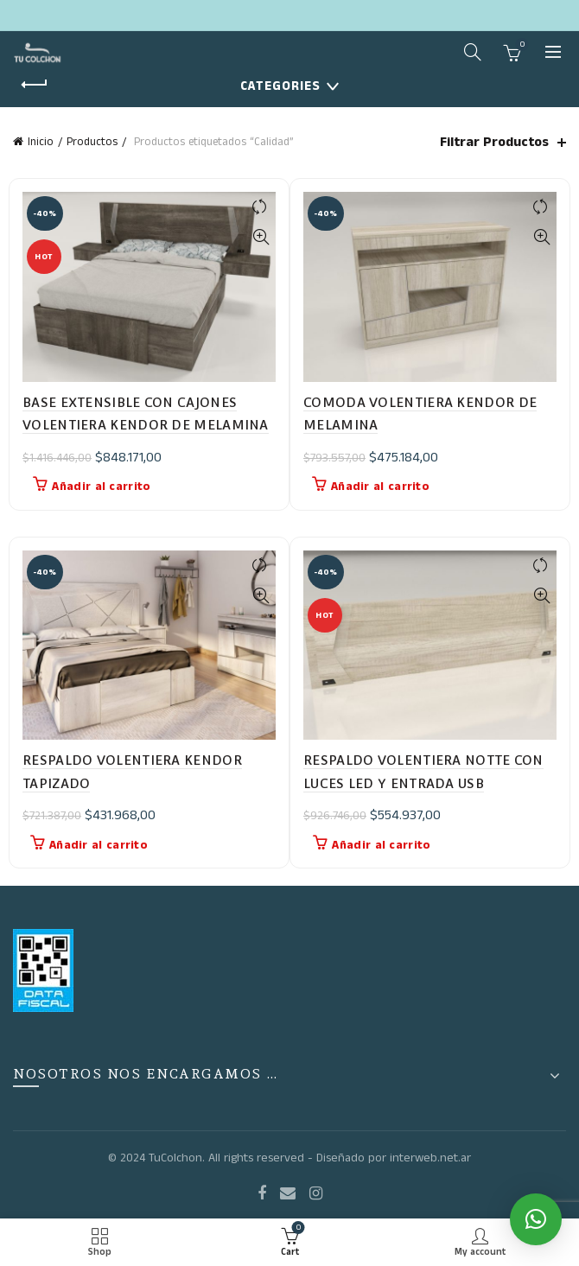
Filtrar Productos (494, 142)
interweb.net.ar (430, 1158)
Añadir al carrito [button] (101, 486)
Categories (280, 86)
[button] (536, 1219)
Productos (92, 142)
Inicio (41, 142)
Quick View (260, 237)
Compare (260, 207)
